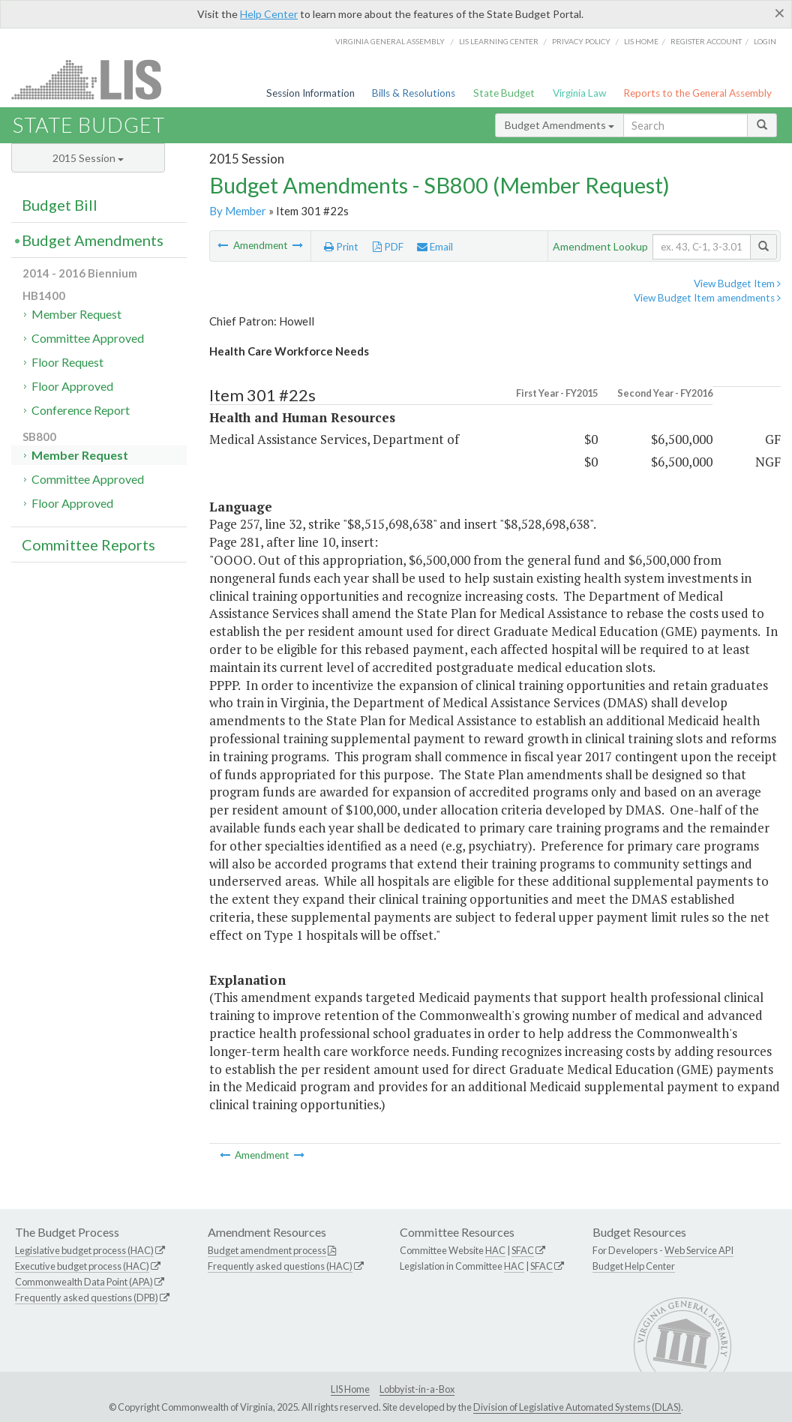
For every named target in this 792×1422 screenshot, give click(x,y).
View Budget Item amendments (707, 298)
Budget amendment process (267, 1250)
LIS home (641, 41)
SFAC (523, 1250)
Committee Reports (88, 545)
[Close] (779, 12)
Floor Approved (72, 386)
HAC (495, 1250)
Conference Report (81, 410)
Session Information (310, 93)
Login (765, 41)
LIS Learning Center (498, 41)
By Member (237, 211)
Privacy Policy (581, 41)
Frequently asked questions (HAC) (280, 1266)
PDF (388, 247)
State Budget (504, 93)
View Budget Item (737, 284)
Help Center (269, 14)
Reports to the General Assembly (697, 93)
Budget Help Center (633, 1266)
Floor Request (68, 362)
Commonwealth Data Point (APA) (84, 1282)
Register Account (706, 41)
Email (435, 247)
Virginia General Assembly (390, 41)
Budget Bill (60, 205)
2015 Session (88, 158)
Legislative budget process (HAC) (84, 1250)
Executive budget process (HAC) (82, 1266)
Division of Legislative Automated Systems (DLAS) (577, 1407)
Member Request (77, 314)
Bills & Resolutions (413, 93)
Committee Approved (88, 338)
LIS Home (350, 1389)
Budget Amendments (559, 124)
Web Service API (699, 1250)
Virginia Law (579, 93)
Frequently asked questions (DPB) (86, 1298)
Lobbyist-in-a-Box (417, 1389)
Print (341, 247)
